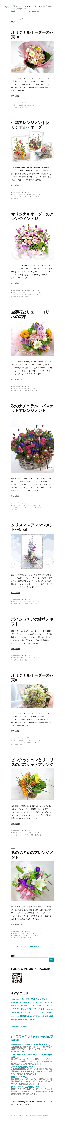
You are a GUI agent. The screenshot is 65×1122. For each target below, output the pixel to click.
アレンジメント (33, 194)
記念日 (26, 296)
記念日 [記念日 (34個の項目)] (50, 1016)
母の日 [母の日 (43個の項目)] (23, 1016)
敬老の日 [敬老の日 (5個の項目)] (17, 1016)
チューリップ (17, 935)
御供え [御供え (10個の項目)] (50, 1013)
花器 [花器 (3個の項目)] (41, 1016)
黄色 (21, 744)
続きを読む (15, 96)
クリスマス (32, 601)
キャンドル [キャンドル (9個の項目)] (32, 1002)
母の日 (31, 196)
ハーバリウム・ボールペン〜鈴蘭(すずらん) (30, 1044)
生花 (16, 107)
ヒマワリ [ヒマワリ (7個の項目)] (47, 1005)
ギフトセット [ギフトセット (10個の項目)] (40, 1002)
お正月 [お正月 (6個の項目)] (17, 999)
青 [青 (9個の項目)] (33, 1019)
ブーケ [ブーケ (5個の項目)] (52, 1009)
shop (28, 192)
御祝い (15, 660)
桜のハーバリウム (19, 1077)
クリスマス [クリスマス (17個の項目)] (48, 1002)
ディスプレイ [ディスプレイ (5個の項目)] (25, 1005)
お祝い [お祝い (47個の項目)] (22, 999)
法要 (36, 196)
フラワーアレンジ (18, 294)
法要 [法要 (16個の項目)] (27, 1016)
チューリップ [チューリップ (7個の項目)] (18, 1005)
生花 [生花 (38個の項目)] (36, 1016)
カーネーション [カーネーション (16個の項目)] (18, 1002)
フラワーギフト (24, 196)
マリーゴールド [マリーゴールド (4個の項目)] (34, 1012)
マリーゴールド (21, 742)
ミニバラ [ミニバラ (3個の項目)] (39, 1012)
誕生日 (17, 744)
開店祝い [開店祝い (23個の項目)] (26, 1020)
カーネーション (28, 740)
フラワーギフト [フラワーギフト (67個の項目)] (37, 1009)
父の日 (34, 742)
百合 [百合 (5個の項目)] (39, 1016)
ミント (36, 294)
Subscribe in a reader (20, 1026)
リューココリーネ (22, 390)
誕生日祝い (25, 107)
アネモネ (21, 933)
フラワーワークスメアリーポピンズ (26, 6)
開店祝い (16, 198)
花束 (34, 11)
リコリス (27, 835)
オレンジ (26, 388)
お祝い (15, 105)
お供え (15, 194)
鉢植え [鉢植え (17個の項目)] (20, 1020)
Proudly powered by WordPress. (40, 1115)
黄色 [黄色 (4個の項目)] (35, 1019)
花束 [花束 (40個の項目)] (45, 1016)
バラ (35, 292)
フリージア (35, 935)
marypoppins (16, 102)
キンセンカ (33, 388)
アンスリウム (27, 105)
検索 (12, 956)
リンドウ (27, 507)
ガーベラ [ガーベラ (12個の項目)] (26, 1002)
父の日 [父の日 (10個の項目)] (32, 1016)
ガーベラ (35, 105)
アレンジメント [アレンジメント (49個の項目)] (42, 999)
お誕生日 (20, 105)
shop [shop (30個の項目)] (13, 999)
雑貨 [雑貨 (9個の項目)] (31, 1019)
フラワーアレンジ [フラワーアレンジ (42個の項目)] (21, 1009)
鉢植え (26, 660)
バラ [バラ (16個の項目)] (39, 1005)
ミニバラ (21, 507)
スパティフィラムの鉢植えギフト (26, 1087)
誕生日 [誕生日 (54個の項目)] (14, 1019)
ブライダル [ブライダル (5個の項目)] (47, 1009)
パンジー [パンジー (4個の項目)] (43, 1005)
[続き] (38, 12)
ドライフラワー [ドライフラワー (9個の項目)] (33, 1005)
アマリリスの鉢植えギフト (23, 1067)
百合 (22, 296)
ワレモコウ (34, 507)
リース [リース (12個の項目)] (44, 1013)
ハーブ (31, 292)
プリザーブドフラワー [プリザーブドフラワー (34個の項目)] (20, 1013)
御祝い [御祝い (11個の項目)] (13, 1016)
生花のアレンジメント (21, 11)
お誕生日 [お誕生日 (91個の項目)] (30, 999)
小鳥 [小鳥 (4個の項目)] (47, 1012)
